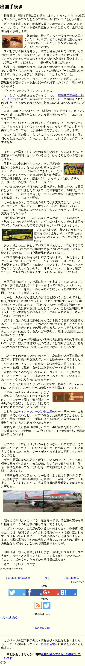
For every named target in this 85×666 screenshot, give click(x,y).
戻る (47, 578)
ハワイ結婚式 (8, 617)
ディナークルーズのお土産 (35, 411)
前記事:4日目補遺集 (18, 578)
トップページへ (78, 582)
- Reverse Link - (42, 627)
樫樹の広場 (48, 644)
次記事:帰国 (71, 578)
